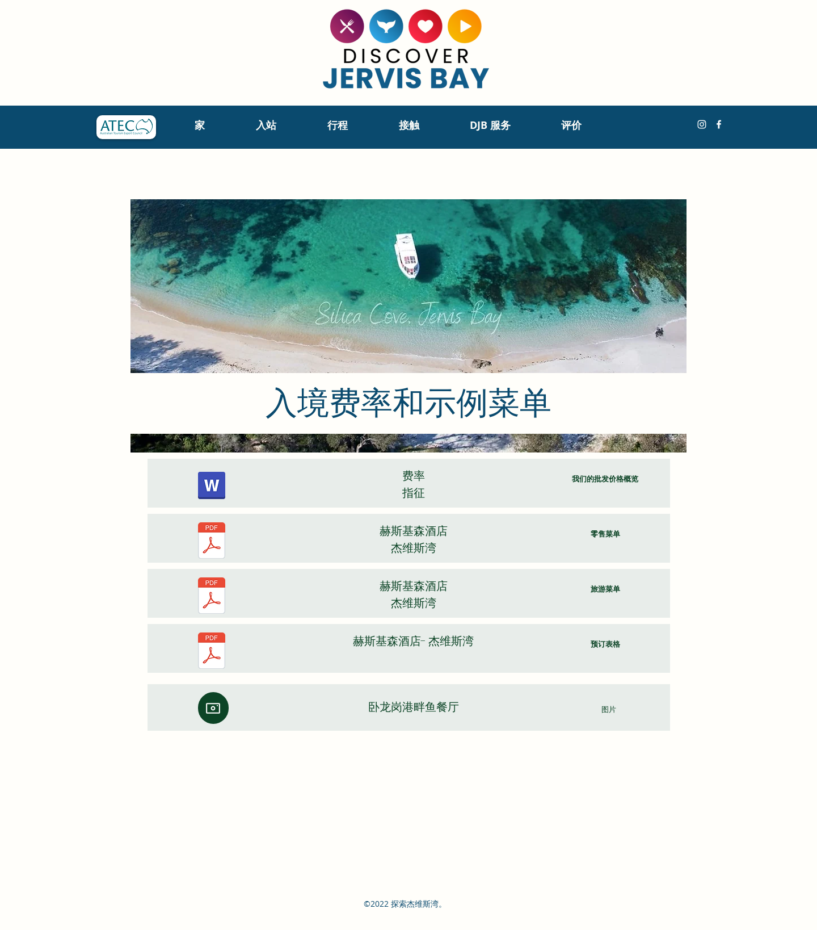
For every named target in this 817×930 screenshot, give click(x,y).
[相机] (213, 708)
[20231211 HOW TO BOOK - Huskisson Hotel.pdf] (211, 652)
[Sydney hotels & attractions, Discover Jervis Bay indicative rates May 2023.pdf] (211, 487)
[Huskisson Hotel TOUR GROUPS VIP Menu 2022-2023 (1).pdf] (211, 597)
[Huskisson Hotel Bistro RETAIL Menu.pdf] (211, 542)
